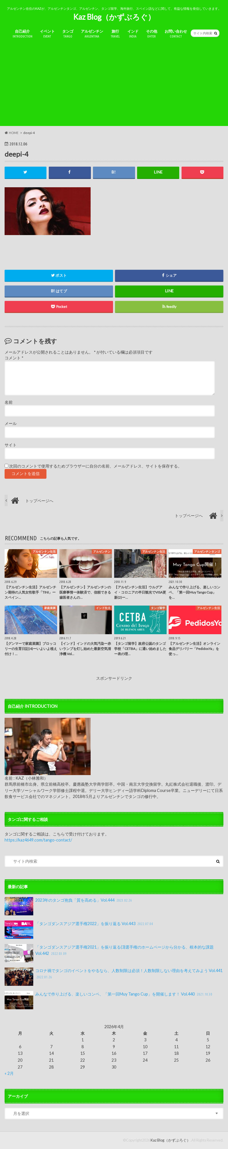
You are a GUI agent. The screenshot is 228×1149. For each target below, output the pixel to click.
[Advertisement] (114, 86)
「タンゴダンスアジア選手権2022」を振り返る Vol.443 (79, 930)
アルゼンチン (92, 34)
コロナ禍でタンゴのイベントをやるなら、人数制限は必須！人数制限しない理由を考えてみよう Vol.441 (114, 976)
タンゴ (67, 34)
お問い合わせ (176, 34)
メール (11, 423)
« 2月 (9, 1073)
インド (133, 34)
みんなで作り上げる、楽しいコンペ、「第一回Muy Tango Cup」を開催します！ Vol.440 (109, 1000)
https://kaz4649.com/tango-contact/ (38, 840)
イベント (47, 34)
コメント (14, 358)
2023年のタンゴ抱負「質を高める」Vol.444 (69, 906)
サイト (11, 445)
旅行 (115, 34)
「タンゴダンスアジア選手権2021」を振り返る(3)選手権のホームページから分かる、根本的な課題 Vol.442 (109, 953)
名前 (9, 402)
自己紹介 (22, 34)
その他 (151, 34)
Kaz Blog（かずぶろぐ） (114, 16)
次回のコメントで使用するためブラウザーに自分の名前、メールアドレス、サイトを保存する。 (95, 466)
